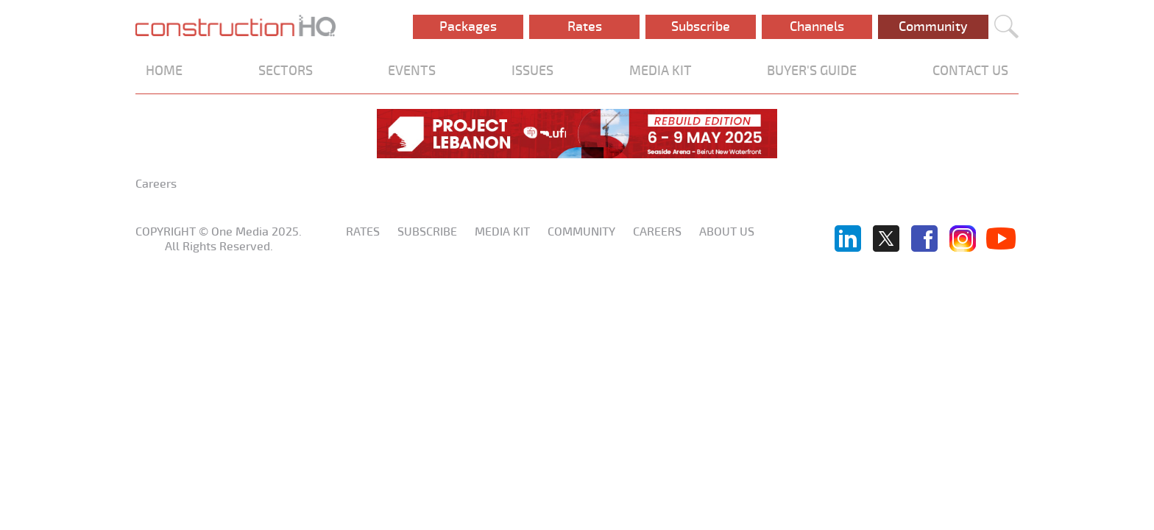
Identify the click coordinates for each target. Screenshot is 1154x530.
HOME (164, 71)
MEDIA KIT (660, 71)
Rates (584, 26)
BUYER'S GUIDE (812, 71)
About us (726, 232)
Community (933, 26)
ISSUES (532, 71)
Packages (468, 26)
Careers (657, 232)
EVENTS (412, 71)
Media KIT (502, 232)
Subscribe (700, 26)
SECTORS (285, 71)
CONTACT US (970, 71)
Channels (817, 26)
